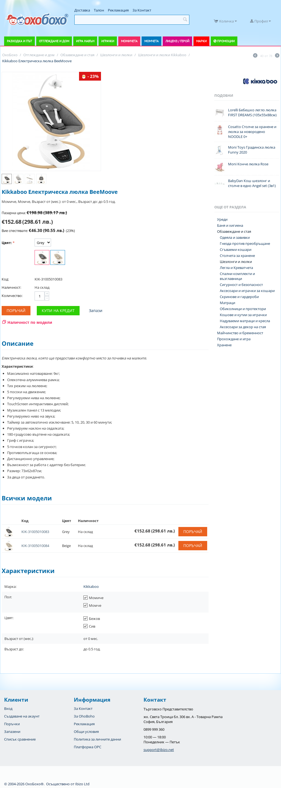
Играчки (107, 41)
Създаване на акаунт (22, 716)
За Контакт (142, 10)
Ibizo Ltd (82, 783)
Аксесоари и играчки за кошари (247, 290)
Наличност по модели (29, 322)
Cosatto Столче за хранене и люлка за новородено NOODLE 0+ (252, 131)
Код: (5, 279)
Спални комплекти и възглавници (237, 276)
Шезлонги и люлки (236, 261)
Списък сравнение (20, 739)
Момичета (129, 41)
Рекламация (118, 10)
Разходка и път (19, 41)
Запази (95, 310)
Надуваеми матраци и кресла (245, 320)
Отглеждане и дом (54, 41)
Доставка (82, 10)
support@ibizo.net (159, 749)
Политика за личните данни (97, 739)
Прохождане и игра (234, 338)
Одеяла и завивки (235, 237)
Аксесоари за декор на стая (243, 326)
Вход (8, 708)
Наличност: (11, 287)
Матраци (227, 302)
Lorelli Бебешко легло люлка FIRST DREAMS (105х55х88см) (252, 112)
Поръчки (12, 723)
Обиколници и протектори (243, 308)
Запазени (12, 731)
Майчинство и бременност (240, 332)
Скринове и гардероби (239, 296)
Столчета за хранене (237, 255)
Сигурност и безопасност (241, 284)
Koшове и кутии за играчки (243, 314)
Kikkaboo (91, 586)
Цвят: (7, 242)
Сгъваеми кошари (235, 249)
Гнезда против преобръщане (245, 243)
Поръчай (16, 310)
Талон (99, 10)
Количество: (12, 295)
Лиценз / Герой (177, 41)
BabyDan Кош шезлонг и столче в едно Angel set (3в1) (252, 183)
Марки (201, 41)
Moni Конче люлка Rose (248, 163)
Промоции (226, 41)
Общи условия (86, 731)
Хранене (224, 344)
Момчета (151, 41)
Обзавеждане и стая (234, 231)
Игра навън (85, 41)
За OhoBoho (84, 716)
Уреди (222, 219)
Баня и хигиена (230, 225)
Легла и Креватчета (236, 267)
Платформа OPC (87, 746)
